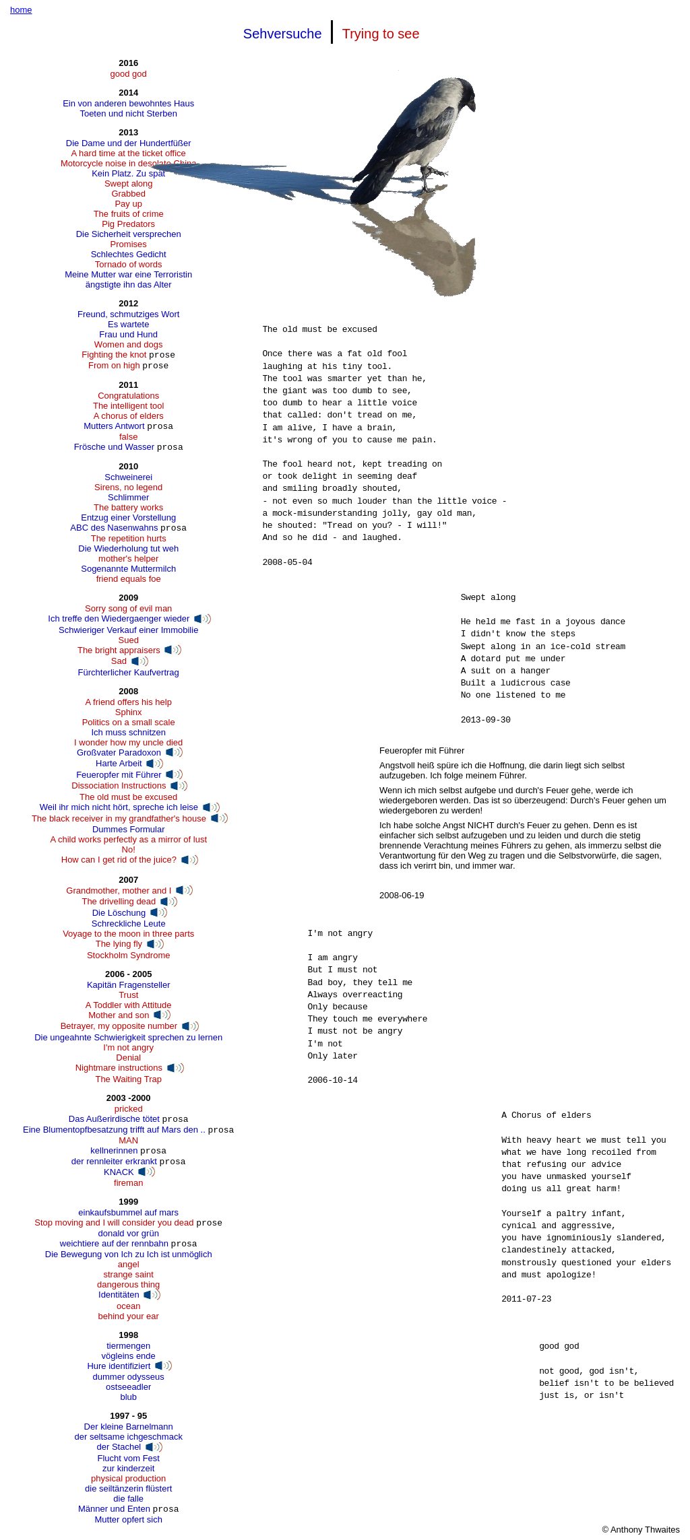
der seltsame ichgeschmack (128, 1437)
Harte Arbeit (119, 763)
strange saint (128, 1274)
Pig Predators (128, 224)
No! (128, 849)
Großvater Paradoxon (119, 752)
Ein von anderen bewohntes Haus (128, 103)
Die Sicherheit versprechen (128, 234)
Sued (129, 640)
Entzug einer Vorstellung (128, 517)
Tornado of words (128, 264)
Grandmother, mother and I (118, 890)
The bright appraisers (118, 650)
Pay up (128, 204)
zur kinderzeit (128, 1468)
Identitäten (118, 1295)
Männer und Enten (114, 1509)
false (128, 437)
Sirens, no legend (128, 487)
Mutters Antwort (114, 426)
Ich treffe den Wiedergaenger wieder (118, 618)
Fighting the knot (114, 354)
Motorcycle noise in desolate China (129, 163)
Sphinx (128, 712)
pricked (129, 1109)
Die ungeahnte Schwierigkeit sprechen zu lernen (128, 1037)
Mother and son (118, 1015)
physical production (128, 1478)
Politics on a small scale (128, 722)
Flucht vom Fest (128, 1458)
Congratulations (128, 396)
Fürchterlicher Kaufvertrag (128, 672)
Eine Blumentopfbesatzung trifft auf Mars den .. (114, 1130)
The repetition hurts (128, 538)
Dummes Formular (128, 829)
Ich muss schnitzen (128, 732)
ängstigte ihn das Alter (129, 284)
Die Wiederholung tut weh (128, 548)
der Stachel (119, 1447)
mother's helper (128, 559)
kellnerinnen (113, 1150)
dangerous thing (128, 1284)
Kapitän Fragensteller (128, 985)
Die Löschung (119, 913)
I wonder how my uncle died (128, 742)
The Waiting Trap (128, 1079)
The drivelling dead (119, 901)
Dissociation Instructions (118, 785)
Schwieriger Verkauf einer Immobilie (128, 630)
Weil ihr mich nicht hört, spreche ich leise (119, 807)
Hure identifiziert (118, 1366)
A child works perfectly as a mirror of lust (128, 839)
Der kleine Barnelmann (128, 1426)
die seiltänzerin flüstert (128, 1488)
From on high (114, 365)
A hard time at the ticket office (128, 153)
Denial (128, 1057)
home (21, 10)
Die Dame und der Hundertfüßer (128, 143)
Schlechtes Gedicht (128, 254)
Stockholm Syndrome (128, 955)
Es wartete (128, 324)
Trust (128, 995)
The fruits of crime (129, 214)
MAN (128, 1140)
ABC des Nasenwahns (114, 528)
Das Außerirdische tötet (114, 1119)
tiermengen (128, 1346)
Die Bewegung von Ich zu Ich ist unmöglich (128, 1254)
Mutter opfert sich (128, 1519)
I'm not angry (128, 1047)
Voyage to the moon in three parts (128, 934)
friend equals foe (128, 579)
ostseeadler (128, 1387)
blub (128, 1397)
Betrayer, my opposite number (119, 1026)
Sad (119, 661)
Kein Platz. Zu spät (128, 173)
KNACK (119, 1172)
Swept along (128, 183)
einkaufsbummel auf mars (128, 1212)
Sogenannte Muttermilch (128, 569)
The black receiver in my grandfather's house (119, 818)
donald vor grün (128, 1233)
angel (128, 1264)
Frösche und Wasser (114, 447)
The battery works (128, 507)
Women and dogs (128, 344)
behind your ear (128, 1316)
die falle (128, 1499)
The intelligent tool (128, 406)
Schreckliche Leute (129, 923)
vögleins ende (129, 1356)
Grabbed (128, 194)
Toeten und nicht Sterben (128, 113)
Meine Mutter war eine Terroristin (128, 274)
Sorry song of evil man (128, 608)
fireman (128, 1183)
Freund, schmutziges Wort (128, 314)
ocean (128, 1306)
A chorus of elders (129, 416)
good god (129, 74)
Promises (129, 244)
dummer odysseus (128, 1377)
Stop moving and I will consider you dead (113, 1222)
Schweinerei (128, 477)
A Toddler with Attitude (129, 1005)
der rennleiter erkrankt (114, 1161)
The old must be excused (128, 797)
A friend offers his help (128, 702)
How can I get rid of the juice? (119, 860)
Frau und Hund (128, 334)
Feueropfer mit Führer (118, 775)
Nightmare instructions (118, 1068)
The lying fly (119, 944)
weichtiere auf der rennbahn (114, 1243)
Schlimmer (128, 497)
